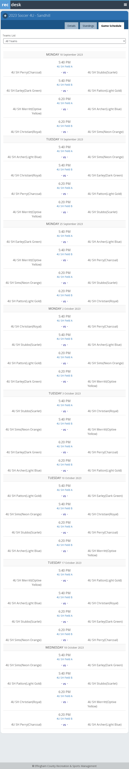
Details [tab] (71, 25)
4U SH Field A (64, 66)
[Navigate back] (5, 16)
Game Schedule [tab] (111, 26)
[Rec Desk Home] (20, 4)
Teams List (9, 35)
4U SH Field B (64, 84)
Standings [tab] (88, 26)
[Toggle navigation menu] (125, 4)
